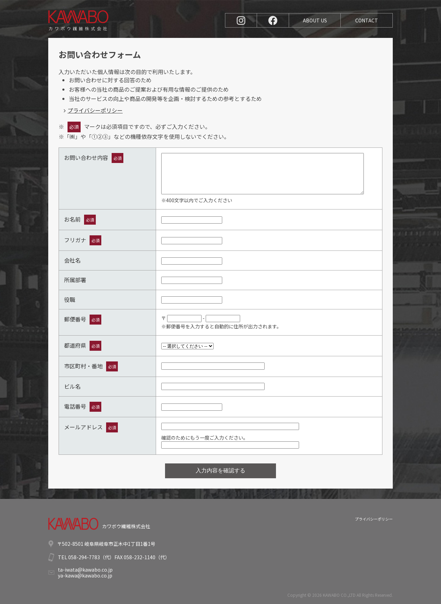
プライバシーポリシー (95, 110)
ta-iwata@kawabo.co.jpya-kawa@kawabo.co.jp (85, 572)
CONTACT (366, 20)
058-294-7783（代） (91, 557)
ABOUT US (315, 20)
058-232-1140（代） (147, 557)
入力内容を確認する (220, 470)
